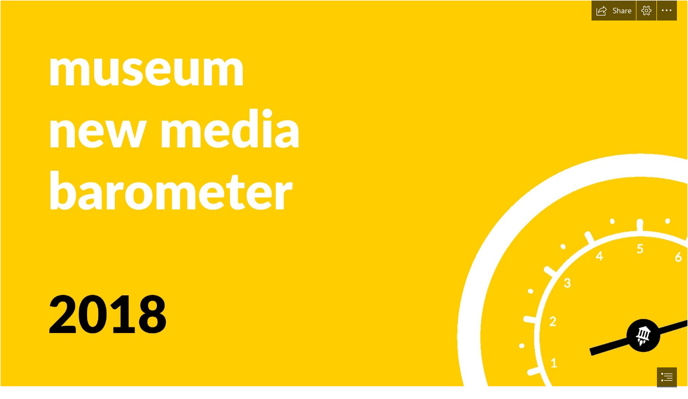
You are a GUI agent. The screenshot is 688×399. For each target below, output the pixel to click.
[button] (614, 11)
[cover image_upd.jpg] (344, 193)
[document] (344, 199)
